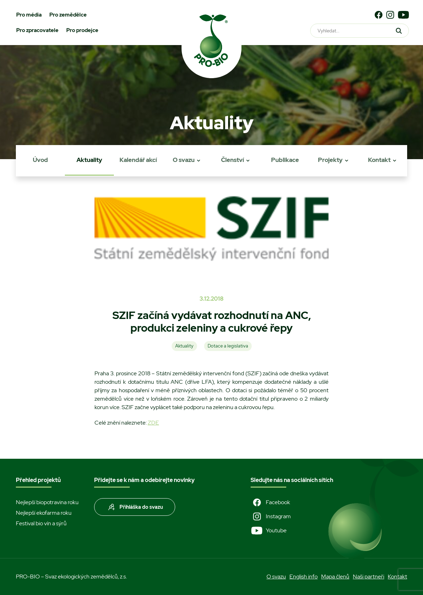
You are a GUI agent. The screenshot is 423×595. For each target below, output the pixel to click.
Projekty (330, 160)
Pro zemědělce (68, 14)
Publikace (285, 160)
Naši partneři (368, 576)
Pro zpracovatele (37, 30)
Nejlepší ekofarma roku (44, 512)
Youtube (269, 530)
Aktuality (89, 160)
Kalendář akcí (138, 160)
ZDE (153, 422)
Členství (232, 160)
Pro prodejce (82, 30)
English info (303, 576)
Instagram (271, 516)
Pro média (29, 14)
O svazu (184, 160)
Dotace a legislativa (228, 346)
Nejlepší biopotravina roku (47, 502)
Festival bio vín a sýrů (41, 523)
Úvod (40, 160)
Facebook (270, 502)
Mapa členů (335, 576)
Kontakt (379, 160)
